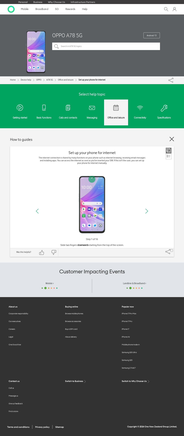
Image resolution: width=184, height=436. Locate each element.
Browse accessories (73, 321)
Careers (12, 329)
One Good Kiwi (15, 344)
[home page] (11, 9)
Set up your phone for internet (91, 80)
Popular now (128, 306)
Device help (26, 80)
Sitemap (59, 427)
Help (84, 9)
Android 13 (152, 35)
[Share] (173, 79)
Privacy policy (42, 427)
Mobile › (50, 283)
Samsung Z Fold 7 (129, 368)
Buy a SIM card (71, 329)
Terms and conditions (18, 427)
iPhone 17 (125, 329)
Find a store (13, 411)
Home (13, 80)
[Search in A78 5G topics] (106, 46)
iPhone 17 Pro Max (129, 313)
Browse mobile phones (74, 313)
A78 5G (49, 80)
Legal (11, 337)
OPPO (38, 80)
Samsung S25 (127, 360)
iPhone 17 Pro (127, 321)
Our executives (15, 321)
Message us (13, 396)
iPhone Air (126, 337)
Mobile (24, 9)
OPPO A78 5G (67, 35)
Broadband (41, 9)
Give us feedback (16, 403)
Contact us (14, 381)
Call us (11, 388)
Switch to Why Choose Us (136, 381)
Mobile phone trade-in (131, 344)
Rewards (70, 9)
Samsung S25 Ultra (129, 352)
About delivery (71, 337)
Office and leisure (65, 80)
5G (57, 9)
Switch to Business (75, 381)
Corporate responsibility (18, 313)
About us (13, 306)
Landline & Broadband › (134, 283)
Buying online (71, 306)
